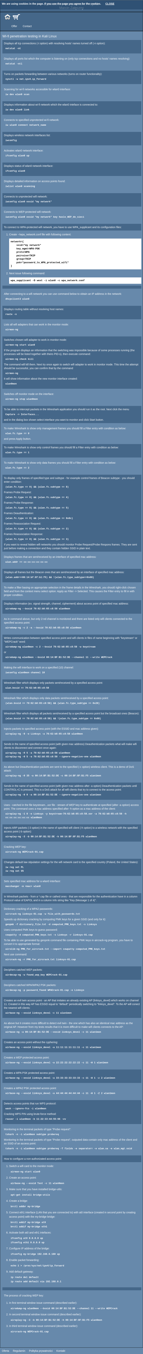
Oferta (5, 1350)
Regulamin (19, 1350)
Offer (14, 26)
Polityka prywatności (41, 1350)
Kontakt (60, 1350)
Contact (27, 26)
